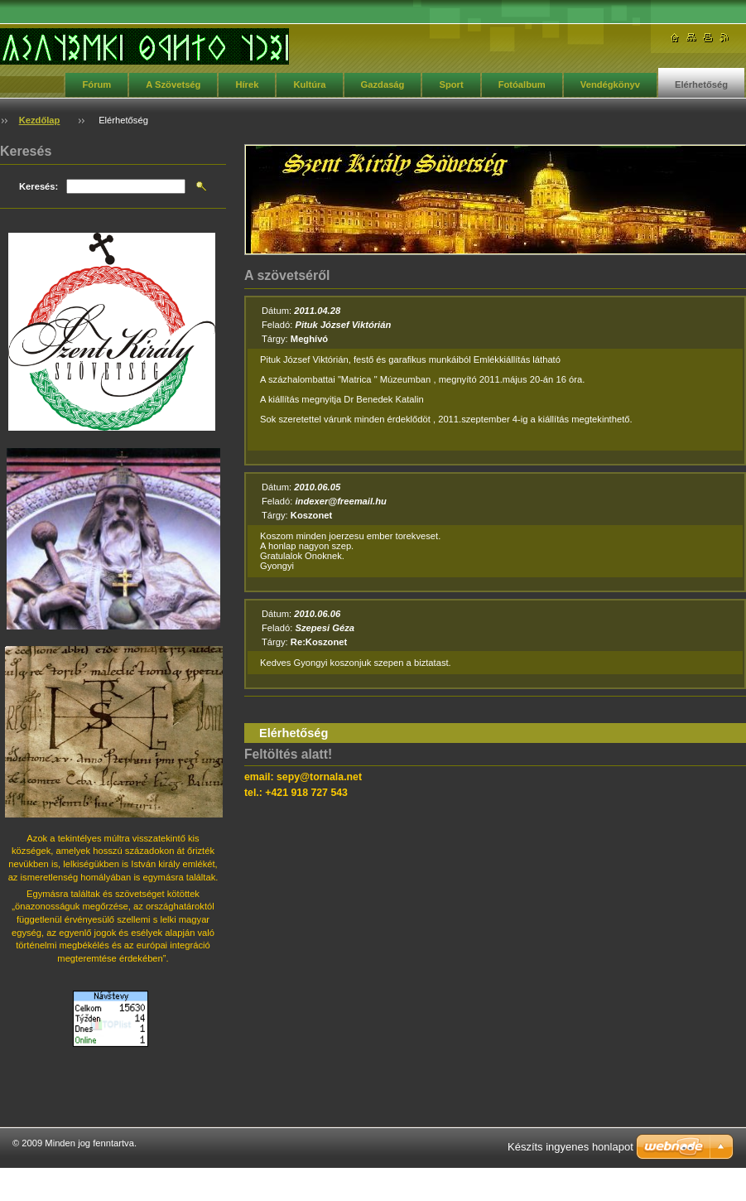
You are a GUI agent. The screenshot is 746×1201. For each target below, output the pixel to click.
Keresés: (38, 186)
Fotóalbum (522, 84)
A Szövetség (173, 84)
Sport (451, 84)
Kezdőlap (39, 120)
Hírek (246, 84)
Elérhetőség (701, 84)
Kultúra (309, 84)
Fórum (96, 84)
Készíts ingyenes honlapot (570, 1147)
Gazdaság (383, 84)
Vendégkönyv (610, 84)
